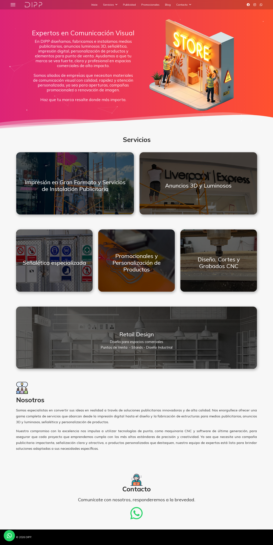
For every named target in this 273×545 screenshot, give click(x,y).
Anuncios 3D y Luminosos (198, 185)
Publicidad (129, 4)
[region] (136, 65)
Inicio (94, 4)
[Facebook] (248, 5)
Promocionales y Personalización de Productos (136, 262)
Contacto (182, 4)
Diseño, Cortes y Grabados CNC (219, 263)
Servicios (108, 4)
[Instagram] (254, 5)
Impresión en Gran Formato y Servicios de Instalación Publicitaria (75, 185)
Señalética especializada (54, 262)
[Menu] (13, 4)
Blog (168, 4)
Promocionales (150, 4)
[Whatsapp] (261, 5)
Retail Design (136, 334)
